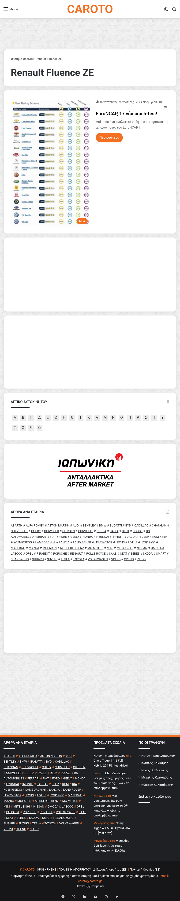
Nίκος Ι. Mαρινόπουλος (109, 755)
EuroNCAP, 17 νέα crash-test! (126, 113)
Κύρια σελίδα (22, 59)
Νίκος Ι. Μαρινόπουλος (158, 755)
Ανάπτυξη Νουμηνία (90, 886)
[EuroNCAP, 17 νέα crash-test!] (50, 163)
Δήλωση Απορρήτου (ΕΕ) (110, 869)
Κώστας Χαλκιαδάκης (157, 784)
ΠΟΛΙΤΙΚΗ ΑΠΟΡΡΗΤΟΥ (75, 869)
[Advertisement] (90, 613)
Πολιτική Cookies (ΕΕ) (145, 869)
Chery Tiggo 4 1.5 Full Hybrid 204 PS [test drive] (112, 828)
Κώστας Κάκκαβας (154, 763)
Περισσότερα (109, 137)
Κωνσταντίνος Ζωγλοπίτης (116, 102)
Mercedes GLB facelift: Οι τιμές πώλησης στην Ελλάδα (111, 845)
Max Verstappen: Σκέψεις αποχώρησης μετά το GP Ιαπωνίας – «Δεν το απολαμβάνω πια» (111, 805)
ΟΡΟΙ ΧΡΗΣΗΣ (46, 869)
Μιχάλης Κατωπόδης (156, 777)
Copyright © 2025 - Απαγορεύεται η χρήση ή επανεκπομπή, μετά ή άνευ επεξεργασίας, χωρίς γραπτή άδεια (84, 876)
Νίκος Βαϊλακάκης (154, 770)
